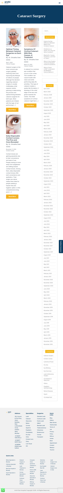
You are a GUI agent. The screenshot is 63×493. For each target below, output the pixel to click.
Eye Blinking (47, 368)
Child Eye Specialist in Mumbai (11, 465)
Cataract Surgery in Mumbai (22, 461)
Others (45, 383)
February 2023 (48, 199)
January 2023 (47, 202)
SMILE (39, 423)
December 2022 (48, 205)
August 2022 (47, 218)
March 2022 (47, 233)
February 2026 (48, 95)
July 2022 (46, 221)
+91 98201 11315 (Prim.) (18, 436)
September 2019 (48, 316)
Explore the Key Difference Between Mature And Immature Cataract (49, 44)
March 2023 (47, 196)
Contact (52, 445)
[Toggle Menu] (59, 2)
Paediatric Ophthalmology (48, 387)
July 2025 (46, 116)
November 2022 (48, 208)
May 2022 (46, 227)
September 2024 (48, 147)
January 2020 (47, 304)
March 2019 (47, 335)
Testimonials (53, 425)
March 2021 (47, 270)
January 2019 (47, 338)
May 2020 (46, 292)
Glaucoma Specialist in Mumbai (33, 477)
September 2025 (48, 110)
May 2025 (46, 122)
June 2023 (47, 190)
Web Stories (53, 422)
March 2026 (47, 91)
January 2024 (47, 168)
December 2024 (48, 138)
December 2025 (48, 101)
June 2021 (46, 261)
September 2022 (48, 215)
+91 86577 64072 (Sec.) (18, 441)
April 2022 (47, 230)
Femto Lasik (40, 421)
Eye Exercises (47, 371)
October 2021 (47, 249)
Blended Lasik (41, 425)
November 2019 (48, 310)
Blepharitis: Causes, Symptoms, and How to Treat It (49, 56)
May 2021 (46, 264)
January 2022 (47, 239)
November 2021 (48, 245)
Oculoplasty (29, 432)
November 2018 (48, 344)
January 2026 (47, 98)
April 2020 (47, 295)
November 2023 (48, 175)
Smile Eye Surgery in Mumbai (42, 461)
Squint (45, 394)
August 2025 (47, 113)
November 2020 (48, 282)
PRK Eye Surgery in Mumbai (32, 483)
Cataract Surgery (48, 355)
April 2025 (46, 125)
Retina (27, 423)
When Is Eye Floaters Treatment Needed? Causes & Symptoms (49, 63)
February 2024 (48, 165)
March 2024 (47, 162)
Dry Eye (46, 365)
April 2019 (46, 332)
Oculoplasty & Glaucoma (47, 379)
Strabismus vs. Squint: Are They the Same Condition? (49, 50)
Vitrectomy (40, 430)
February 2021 (48, 273)
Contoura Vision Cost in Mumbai (43, 480)
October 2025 (47, 107)
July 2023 (46, 187)
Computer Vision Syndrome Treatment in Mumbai (33, 463)
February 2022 (48, 236)
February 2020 (48, 301)
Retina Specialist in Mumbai (10, 460)
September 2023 (48, 181)
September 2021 (48, 252)
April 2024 (47, 159)
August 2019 (47, 319)
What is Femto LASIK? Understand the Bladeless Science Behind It (49, 70)
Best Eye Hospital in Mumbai (11, 469)
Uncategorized (48, 397)
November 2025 (48, 104)
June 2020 (47, 289)
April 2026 (47, 88)
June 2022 (47, 224)
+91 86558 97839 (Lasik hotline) (18, 446)
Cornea (28, 425)
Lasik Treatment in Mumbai (23, 467)
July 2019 (46, 322)
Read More (12, 110)
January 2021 (47, 276)
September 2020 (48, 286)
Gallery (52, 420)
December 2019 (48, 307)
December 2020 (48, 279)
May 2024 (46, 156)
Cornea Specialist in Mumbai (22, 474)
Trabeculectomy (41, 428)
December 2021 (48, 242)
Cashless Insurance (61, 246)
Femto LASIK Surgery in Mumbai (33, 471)
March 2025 (47, 128)
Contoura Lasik (41, 418)
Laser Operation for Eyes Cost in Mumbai (43, 473)
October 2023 (47, 178)
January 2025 (47, 135)
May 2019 (46, 329)
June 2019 (46, 326)
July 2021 (46, 258)
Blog (51, 418)
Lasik (27, 416)
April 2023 (47, 193)
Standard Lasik (41, 416)
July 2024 (46, 150)
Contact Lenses (48, 358)
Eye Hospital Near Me (43, 467)
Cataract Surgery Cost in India (53, 467)
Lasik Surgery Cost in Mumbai (53, 461)
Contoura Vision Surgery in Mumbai (22, 481)
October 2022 (47, 212)
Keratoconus (40, 432)
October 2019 (47, 313)
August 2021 (47, 255)
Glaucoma (28, 421)
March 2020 (47, 298)
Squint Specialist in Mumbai (10, 473)
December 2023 (48, 172)
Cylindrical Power (48, 362)
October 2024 (47, 144)
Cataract (28, 418)
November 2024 (48, 141)
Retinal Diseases (48, 391)
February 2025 (48, 131)
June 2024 (47, 153)
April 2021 (46, 267)
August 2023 (47, 184)
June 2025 (47, 119)
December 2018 (48, 341)
